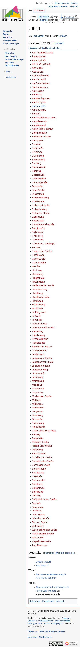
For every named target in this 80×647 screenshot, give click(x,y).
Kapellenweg (38, 335)
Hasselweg (37, 274)
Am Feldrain (38, 91)
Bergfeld (36, 144)
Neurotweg (37, 415)
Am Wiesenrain (39, 121)
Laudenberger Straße (42, 362)
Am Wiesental (39, 125)
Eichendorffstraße (41, 205)
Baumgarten (38, 140)
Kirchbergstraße (40, 339)
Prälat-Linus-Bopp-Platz (44, 430)
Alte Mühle (37, 68)
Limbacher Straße (41, 365)
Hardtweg (37, 270)
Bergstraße (37, 148)
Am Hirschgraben (40, 98)
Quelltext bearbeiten (50, 48)
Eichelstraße (38, 201)
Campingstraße (39, 182)
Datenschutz (33, 631)
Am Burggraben (40, 87)
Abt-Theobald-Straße (42, 52)
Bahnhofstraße (39, 132)
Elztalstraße (38, 216)
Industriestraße (39, 323)
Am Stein (36, 113)
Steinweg (36, 495)
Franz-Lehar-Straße (42, 251)
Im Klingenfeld (39, 312)
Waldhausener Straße (43, 533)
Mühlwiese (37, 404)
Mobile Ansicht (45, 637)
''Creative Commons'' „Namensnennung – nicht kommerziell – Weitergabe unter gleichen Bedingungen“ (50, 621)
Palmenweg (38, 423)
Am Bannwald (39, 79)
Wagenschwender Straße (44, 530)
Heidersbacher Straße (43, 285)
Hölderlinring (38, 304)
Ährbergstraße (39, 56)
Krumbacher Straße (42, 346)
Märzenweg (38, 381)
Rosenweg (37, 449)
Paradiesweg (38, 426)
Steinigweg (37, 491)
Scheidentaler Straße (42, 461)
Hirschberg (37, 293)
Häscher (36, 266)
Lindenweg (37, 377)
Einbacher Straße (40, 213)
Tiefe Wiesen (38, 514)
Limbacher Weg (40, 369)
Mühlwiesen (38, 407)
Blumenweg (38, 155)
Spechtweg (37, 484)
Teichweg (36, 510)
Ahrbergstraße (39, 60)
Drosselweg (38, 194)
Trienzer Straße (40, 522)
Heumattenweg (39, 289)
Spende (44, 20)
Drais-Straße (38, 190)
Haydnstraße (38, 281)
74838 (47, 36)
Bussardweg (38, 175)
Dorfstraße (37, 186)
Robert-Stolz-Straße (42, 446)
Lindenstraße (38, 373)
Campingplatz (39, 178)
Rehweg (36, 434)
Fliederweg (37, 239)
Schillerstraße (39, 469)
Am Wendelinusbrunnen (44, 117)
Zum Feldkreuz (39, 545)
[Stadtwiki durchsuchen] (71, 16)
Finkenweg (37, 236)
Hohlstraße (37, 308)
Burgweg (36, 171)
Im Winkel (37, 320)
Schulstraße (38, 472)
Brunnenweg (38, 159)
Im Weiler (36, 316)
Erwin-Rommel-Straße (43, 224)
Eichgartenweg (39, 209)
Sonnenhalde (38, 480)
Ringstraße (37, 438)
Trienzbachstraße (40, 518)
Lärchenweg (38, 354)
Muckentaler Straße (42, 396)
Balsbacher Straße (41, 136)
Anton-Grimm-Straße (42, 129)
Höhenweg (37, 301)
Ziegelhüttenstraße (41, 541)
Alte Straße (37, 71)
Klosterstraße (38, 342)
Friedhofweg (38, 255)
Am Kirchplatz (39, 102)
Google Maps (42, 561)
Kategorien (34, 601)
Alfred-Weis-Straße (41, 64)
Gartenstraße (38, 259)
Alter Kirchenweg (40, 75)
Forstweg (36, 247)
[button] (10, 49)
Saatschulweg (39, 453)
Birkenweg (37, 152)
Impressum (32, 637)
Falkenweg (37, 232)
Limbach (63, 36)
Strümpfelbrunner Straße (44, 499)
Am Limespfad (39, 106)
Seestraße (37, 476)
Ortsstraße (37, 419)
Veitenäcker (38, 526)
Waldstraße (37, 537)
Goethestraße (39, 262)
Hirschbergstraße (40, 297)
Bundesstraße (39, 167)
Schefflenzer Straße (42, 457)
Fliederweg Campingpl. (43, 243)
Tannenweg (38, 507)
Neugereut (37, 411)
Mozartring (37, 392)
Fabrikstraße (38, 228)
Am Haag (36, 94)
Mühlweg (36, 400)
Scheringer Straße (41, 465)
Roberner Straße (40, 442)
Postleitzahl (38, 36)
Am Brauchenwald (41, 83)
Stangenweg (38, 488)
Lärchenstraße (39, 350)
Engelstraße (38, 220)
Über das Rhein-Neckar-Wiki (52, 631)
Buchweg (36, 163)
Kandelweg (37, 331)
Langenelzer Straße (42, 358)
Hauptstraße (38, 278)
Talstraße (36, 503)
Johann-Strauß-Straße (43, 327)
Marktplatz (37, 385)
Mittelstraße (38, 388)
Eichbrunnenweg (40, 197)
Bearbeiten (35, 48)
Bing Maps (41, 565)
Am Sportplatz (39, 110)
